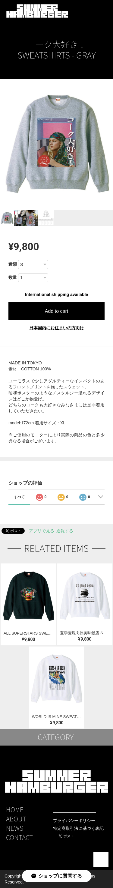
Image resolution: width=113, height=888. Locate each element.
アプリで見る (41, 530)
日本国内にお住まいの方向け (56, 327)
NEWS (14, 828)
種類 (12, 264)
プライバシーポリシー (74, 820)
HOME (15, 809)
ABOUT (16, 819)
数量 (12, 277)
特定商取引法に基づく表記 (78, 828)
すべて (19, 497)
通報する (64, 530)
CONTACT (19, 837)
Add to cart (56, 311)
